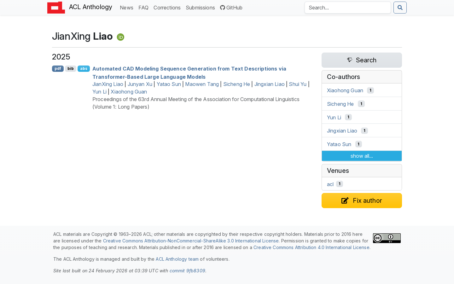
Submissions (202, 7)
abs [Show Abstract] (83, 68)
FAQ (144, 7)
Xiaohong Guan (129, 91)
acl (330, 184)
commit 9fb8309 (187, 270)
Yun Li (99, 91)
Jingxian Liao (269, 84)
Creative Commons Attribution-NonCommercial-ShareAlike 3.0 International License (191, 240)
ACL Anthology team (177, 259)
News (128, 7)
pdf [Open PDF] (58, 68)
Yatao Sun (169, 84)
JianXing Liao (107, 84)
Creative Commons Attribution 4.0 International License (311, 247)
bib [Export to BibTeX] (70, 68)
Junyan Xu (140, 84)
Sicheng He (236, 84)
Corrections (168, 7)
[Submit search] (400, 8)
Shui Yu (297, 84)
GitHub (231, 7)
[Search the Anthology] (348, 8)
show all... (362, 156)
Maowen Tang (202, 84)
